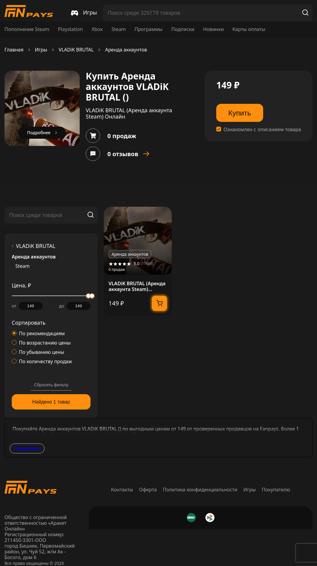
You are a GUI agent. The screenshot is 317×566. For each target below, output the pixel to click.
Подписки (182, 29)
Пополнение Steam (27, 29)
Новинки (213, 29)
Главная (14, 50)
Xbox (97, 29)
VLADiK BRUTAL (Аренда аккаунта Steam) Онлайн (137, 286)
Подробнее (27, 448)
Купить (239, 113)
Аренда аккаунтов (126, 50)
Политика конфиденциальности (200, 489)
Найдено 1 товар (51, 401)
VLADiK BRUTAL (76, 50)
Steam (119, 29)
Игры (41, 50)
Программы (148, 29)
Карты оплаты (248, 29)
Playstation (70, 29)
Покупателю (276, 489)
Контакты (122, 489)
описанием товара (279, 129)
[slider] (92, 295)
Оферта (148, 489)
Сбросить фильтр (51, 384)
